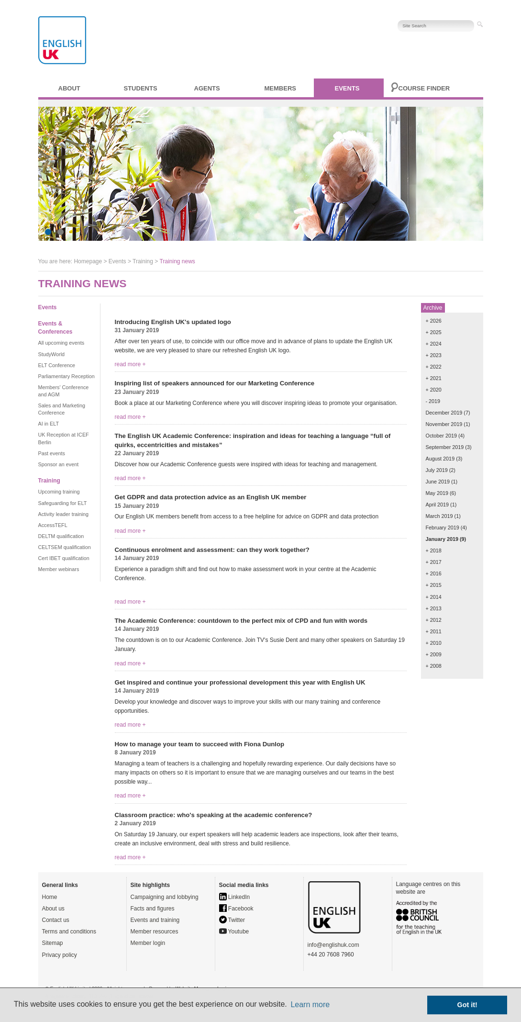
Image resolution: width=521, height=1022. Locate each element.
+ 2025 (434, 332)
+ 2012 (434, 620)
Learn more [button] (310, 1004)
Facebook (236, 908)
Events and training (155, 920)
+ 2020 (434, 390)
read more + (130, 364)
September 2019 (445, 447)
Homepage (88, 261)
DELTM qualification (61, 536)
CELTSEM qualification (64, 547)
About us (53, 908)
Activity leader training (63, 514)
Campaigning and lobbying (165, 897)
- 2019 (433, 401)
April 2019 (437, 504)
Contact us (55, 920)
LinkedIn (234, 897)
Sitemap (52, 943)
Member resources (154, 931)
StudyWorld (51, 354)
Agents (207, 88)
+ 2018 (434, 550)
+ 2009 (434, 654)
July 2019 (437, 470)
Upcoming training (59, 491)
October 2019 (441, 435)
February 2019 (442, 527)
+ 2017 (434, 562)
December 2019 (444, 413)
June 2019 (438, 481)
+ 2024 (434, 344)
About (69, 88)
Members (280, 88)
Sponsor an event (58, 464)
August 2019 (440, 458)
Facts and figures (153, 908)
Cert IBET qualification (63, 558)
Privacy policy (59, 955)
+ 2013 (434, 608)
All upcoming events (61, 343)
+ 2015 (434, 585)
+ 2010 (434, 643)
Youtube (234, 931)
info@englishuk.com (333, 945)
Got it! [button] (467, 1005)
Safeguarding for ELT (62, 503)
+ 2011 (434, 631)
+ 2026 (434, 321)
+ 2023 (434, 355)
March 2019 (439, 516)
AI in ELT (48, 424)
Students (140, 88)
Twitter (232, 920)
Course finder (424, 88)
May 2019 (437, 493)
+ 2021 (434, 378)
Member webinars (58, 569)
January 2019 (442, 539)
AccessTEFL (52, 525)
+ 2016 (434, 573)
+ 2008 (434, 666)
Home (49, 897)
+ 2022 (434, 367)
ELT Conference (57, 365)
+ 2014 (434, 597)
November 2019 (444, 424)
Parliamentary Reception (66, 376)
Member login (148, 943)
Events (347, 88)
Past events (51, 453)
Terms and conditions (69, 931)
